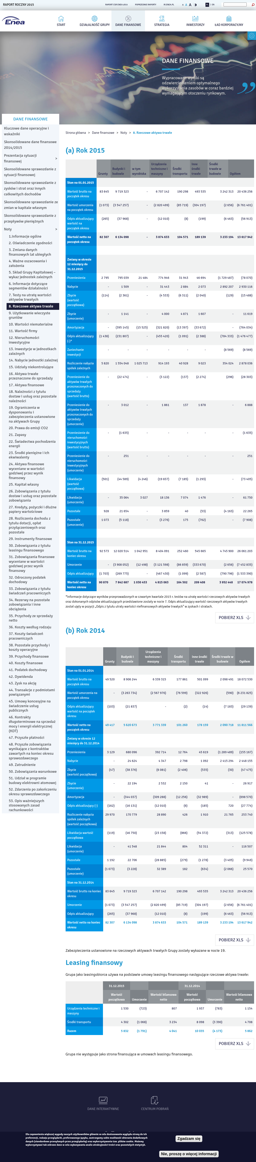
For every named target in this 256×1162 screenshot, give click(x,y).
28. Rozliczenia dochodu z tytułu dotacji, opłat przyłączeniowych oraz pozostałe (30, 525)
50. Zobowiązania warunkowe (33, 771)
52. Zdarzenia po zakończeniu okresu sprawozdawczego (32, 791)
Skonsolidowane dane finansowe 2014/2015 (30, 145)
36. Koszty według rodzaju (30, 627)
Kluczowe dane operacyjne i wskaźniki (26, 131)
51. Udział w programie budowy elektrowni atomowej (32, 780)
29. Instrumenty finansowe (30, 538)
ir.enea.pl (169, 4)
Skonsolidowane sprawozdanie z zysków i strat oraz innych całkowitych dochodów (30, 188)
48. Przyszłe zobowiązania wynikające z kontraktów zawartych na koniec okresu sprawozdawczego (31, 751)
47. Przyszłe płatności (26, 737)
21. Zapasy (17, 434)
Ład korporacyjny (229, 25)
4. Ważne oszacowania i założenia (28, 263)
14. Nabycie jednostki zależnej (33, 360)
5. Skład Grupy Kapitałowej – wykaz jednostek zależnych (32, 274)
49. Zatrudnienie (22, 764)
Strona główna (76, 133)
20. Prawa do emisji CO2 (28, 428)
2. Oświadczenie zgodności (30, 243)
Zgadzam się (188, 1139)
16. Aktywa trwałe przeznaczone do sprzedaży (31, 376)
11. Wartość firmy (23, 331)
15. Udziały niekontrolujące (31, 367)
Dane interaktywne (103, 1109)
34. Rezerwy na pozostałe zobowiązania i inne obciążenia (29, 604)
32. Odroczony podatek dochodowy (27, 579)
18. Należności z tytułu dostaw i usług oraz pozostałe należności (33, 396)
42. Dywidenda (21, 676)
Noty (123, 133)
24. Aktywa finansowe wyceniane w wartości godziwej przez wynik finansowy (26, 471)
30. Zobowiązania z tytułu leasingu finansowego (30, 548)
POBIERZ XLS (231, 617)
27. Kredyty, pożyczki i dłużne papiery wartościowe (32, 509)
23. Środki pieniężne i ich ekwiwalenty (29, 455)
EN (213, 4)
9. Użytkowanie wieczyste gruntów (29, 315)
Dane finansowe (128, 25)
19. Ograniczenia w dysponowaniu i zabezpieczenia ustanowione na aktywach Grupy (32, 414)
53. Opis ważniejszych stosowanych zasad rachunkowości (26, 805)
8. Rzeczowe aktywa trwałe (152, 133)
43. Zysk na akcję (22, 683)
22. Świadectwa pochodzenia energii (32, 443)
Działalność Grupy (95, 25)
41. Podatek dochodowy (28, 669)
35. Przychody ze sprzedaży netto (31, 618)
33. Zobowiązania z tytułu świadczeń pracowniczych (30, 591)
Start (61, 25)
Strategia (162, 25)
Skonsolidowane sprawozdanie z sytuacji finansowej (30, 172)
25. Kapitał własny (24, 484)
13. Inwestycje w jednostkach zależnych (32, 351)
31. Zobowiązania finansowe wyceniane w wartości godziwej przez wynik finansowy (32, 563)
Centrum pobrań (155, 1109)
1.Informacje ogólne (25, 236)
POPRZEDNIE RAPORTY (145, 4)
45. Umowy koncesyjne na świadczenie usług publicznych (30, 706)
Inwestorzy (195, 25)
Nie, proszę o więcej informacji (189, 1154)
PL (207, 4)
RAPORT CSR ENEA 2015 (116, 4)
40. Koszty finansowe (26, 663)
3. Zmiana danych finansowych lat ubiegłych (30, 252)
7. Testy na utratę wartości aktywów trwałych (30, 297)
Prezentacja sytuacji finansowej (20, 158)
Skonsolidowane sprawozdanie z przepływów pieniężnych (30, 218)
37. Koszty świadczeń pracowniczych (26, 636)
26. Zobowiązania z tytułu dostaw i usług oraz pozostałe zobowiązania (33, 496)
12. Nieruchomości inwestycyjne (24, 340)
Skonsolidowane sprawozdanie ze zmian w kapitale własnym (31, 205)
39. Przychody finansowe (29, 656)
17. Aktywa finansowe (26, 385)
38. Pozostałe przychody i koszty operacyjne (29, 647)
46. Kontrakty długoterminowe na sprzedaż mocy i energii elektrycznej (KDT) (32, 724)
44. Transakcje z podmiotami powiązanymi (32, 692)
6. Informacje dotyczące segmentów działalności (28, 286)
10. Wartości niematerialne (31, 324)
